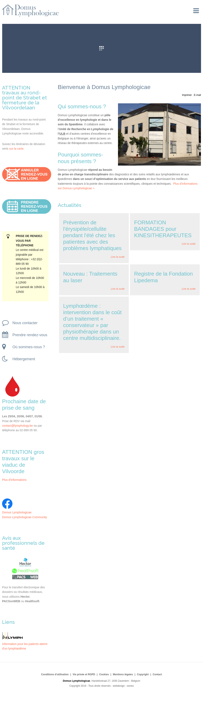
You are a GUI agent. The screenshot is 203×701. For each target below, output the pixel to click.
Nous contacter (20, 322)
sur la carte (16, 148)
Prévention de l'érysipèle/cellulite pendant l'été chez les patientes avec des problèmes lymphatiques (92, 235)
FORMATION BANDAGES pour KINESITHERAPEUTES (163, 228)
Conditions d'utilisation (55, 674)
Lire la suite (117, 256)
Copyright (143, 674)
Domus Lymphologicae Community (24, 517)
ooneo (130, 685)
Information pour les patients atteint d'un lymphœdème (24, 643)
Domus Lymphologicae (17, 512)
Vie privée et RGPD (84, 674)
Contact (157, 674)
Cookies (104, 674)
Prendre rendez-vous (24, 334)
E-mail (197, 95)
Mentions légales (123, 674)
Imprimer (187, 95)
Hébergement (18, 358)
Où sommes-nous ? (23, 346)
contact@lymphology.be (17, 425)
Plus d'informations (14, 479)
